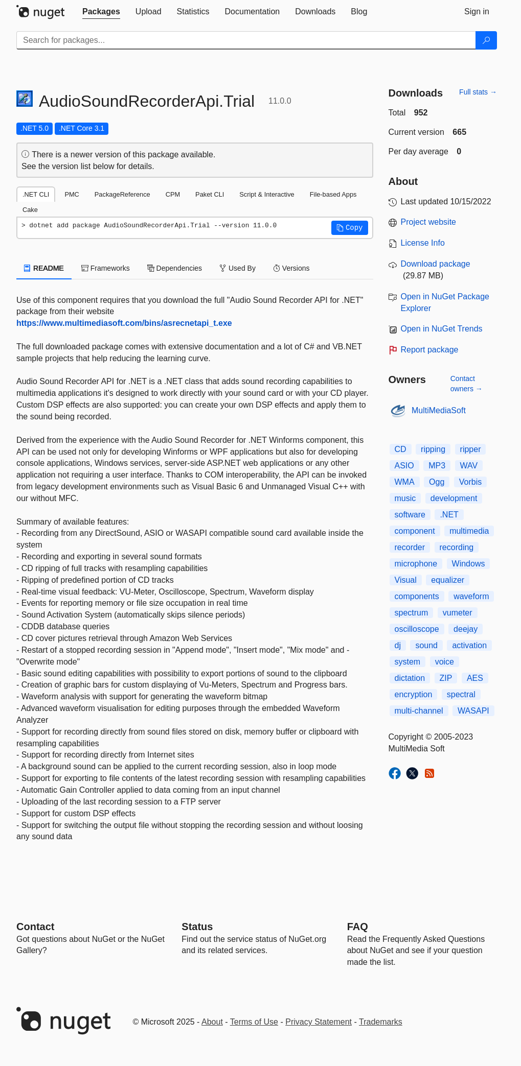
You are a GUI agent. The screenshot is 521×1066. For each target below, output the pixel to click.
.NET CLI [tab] (35, 194)
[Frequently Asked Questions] (357, 926)
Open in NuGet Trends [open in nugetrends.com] (442, 328)
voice (444, 661)
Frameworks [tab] (105, 268)
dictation (410, 678)
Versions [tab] (291, 268)
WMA (405, 482)
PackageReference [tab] (122, 194)
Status (197, 926)
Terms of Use (254, 1021)
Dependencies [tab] (174, 268)
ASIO (404, 465)
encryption (414, 694)
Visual (406, 580)
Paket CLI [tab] (209, 194)
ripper (470, 449)
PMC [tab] (71, 194)
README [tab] (44, 268)
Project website (429, 222)
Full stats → (478, 92)
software (410, 514)
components (417, 596)
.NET (449, 514)
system (408, 661)
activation (469, 645)
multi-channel (419, 710)
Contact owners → (466, 383)
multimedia (469, 531)
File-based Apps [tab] (333, 194)
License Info (423, 243)
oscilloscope (417, 629)
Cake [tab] (30, 210)
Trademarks (380, 1021)
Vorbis (470, 482)
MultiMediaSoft (439, 410)
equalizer (447, 580)
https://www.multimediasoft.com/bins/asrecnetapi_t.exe (124, 323)
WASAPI (473, 710)
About (212, 1021)
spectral (461, 694)
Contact (35, 926)
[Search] (486, 40)
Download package (435, 263)
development (454, 498)
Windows (468, 563)
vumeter (457, 612)
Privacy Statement (318, 1021)
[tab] (101, 12)
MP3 (436, 465)
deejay (466, 629)
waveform (471, 596)
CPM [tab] (173, 194)
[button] (349, 228)
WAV (469, 465)
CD (400, 449)
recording (457, 547)
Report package (430, 349)
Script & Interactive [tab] (266, 194)
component (415, 531)
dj (398, 645)
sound (426, 645)
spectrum (411, 612)
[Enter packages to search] (246, 40)
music (405, 498)
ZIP (446, 678)
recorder (410, 547)
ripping (433, 449)
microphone (416, 563)
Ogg (436, 482)
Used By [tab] (237, 268)
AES (475, 678)
